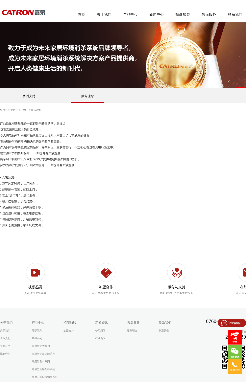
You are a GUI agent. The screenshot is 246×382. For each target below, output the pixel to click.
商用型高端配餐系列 (43, 369)
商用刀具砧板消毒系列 (45, 376)
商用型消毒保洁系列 (43, 353)
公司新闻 (100, 330)
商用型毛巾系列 (41, 361)
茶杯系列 (37, 338)
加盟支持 (68, 330)
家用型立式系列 (41, 346)
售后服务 (209, 14)
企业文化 (5, 338)
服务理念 (87, 96)
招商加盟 (183, 14)
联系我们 (164, 330)
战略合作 (5, 353)
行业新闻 (100, 338)
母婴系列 (37, 330)
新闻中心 (156, 14)
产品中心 (130, 14)
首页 (81, 14)
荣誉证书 (5, 346)
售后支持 (29, 96)
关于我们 (104, 14)
